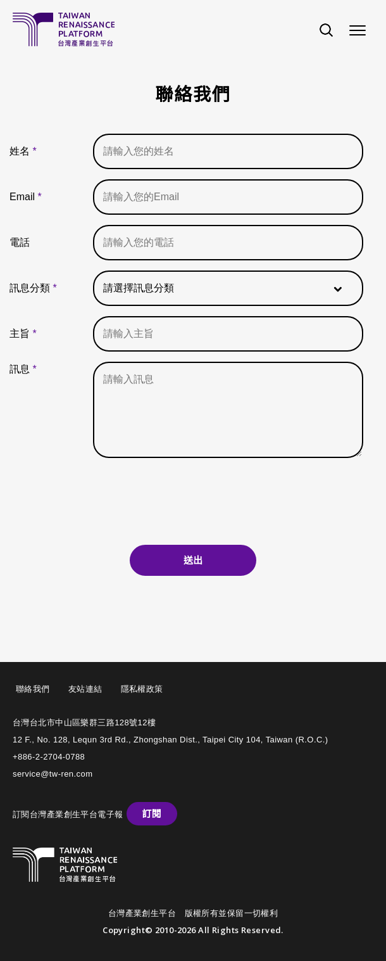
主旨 (23, 333)
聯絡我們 (33, 689)
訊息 (23, 369)
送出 (193, 560)
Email (25, 196)
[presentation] (193, 497)
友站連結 (85, 689)
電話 (19, 242)
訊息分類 (33, 288)
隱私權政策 (142, 689)
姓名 (23, 151)
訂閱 (151, 813)
